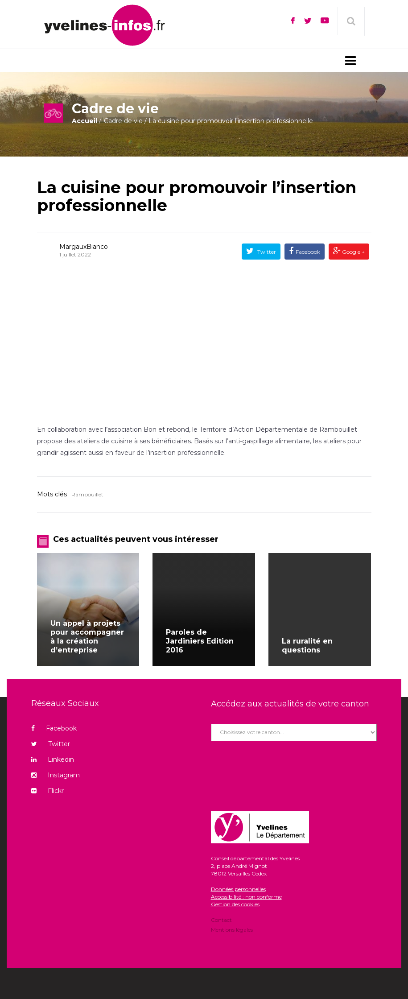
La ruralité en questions (307, 645)
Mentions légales (232, 929)
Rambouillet (87, 494)
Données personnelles (238, 889)
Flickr (47, 791)
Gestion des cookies (235, 904)
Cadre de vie (123, 121)
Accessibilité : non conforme (246, 896)
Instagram (55, 775)
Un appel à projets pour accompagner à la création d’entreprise (87, 636)
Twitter (266, 251)
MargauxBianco (83, 247)
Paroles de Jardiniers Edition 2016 (200, 641)
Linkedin (52, 759)
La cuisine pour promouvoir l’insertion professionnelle (196, 196)
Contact (221, 920)
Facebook (308, 251)
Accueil (84, 121)
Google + (353, 251)
